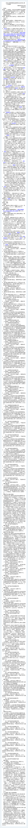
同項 (21, 237)
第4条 (18, 35)
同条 (10, 233)
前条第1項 (7, 86)
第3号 (14, 165)
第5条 (23, 35)
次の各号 (13, 77)
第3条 (18, 232)
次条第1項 (8, 112)
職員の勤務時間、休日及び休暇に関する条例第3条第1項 (14, 34)
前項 (5, 151)
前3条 (9, 198)
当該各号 (5, 78)
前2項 (5, 28)
